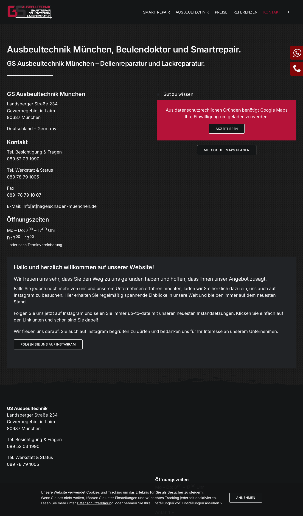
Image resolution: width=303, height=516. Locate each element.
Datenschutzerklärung (95, 503)
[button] (226, 94)
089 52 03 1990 (23, 159)
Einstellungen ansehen (202, 503)
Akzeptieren (227, 129)
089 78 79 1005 (23, 177)
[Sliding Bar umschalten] (288, 12)
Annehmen (245, 498)
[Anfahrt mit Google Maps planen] (226, 150)
